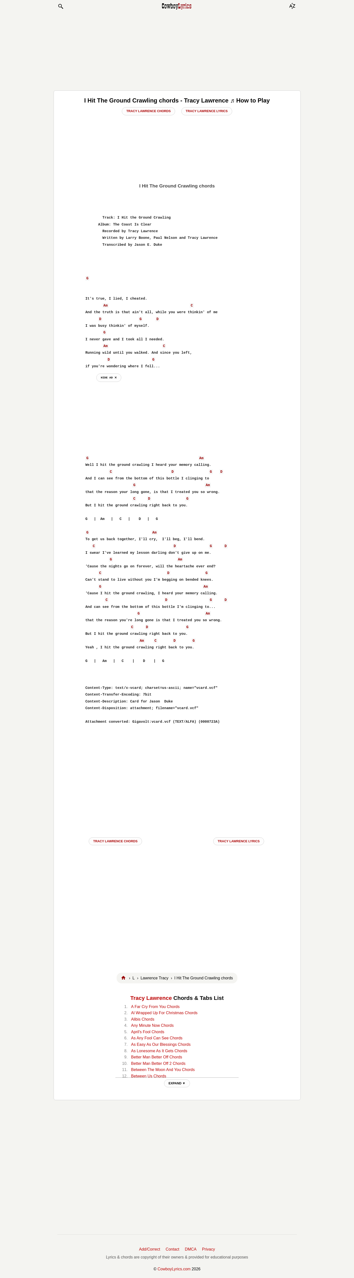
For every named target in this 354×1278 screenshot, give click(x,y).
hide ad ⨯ (109, 377)
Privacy (208, 1249)
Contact (172, 1249)
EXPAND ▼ (177, 1083)
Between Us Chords (148, 1076)
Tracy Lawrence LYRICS (239, 841)
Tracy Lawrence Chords (148, 111)
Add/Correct (149, 1249)
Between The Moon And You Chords (163, 1070)
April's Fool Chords (147, 1032)
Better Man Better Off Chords (156, 1057)
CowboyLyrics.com (174, 1269)
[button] (60, 6)
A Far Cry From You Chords (155, 1007)
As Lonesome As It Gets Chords (159, 1051)
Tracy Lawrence (151, 998)
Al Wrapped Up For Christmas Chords (164, 1013)
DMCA (190, 1249)
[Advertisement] (177, 49)
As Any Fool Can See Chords (156, 1038)
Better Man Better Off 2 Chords (158, 1063)
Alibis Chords (142, 1019)
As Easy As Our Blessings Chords (160, 1044)
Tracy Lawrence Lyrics (207, 111)
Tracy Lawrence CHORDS (115, 841)
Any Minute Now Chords (152, 1025)
